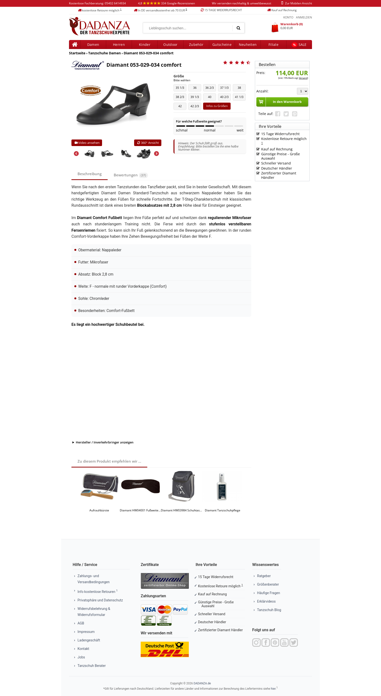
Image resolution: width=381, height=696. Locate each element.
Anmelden (304, 17)
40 (210, 98)
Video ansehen (87, 142)
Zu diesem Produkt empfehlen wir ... (109, 461)
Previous (76, 153)
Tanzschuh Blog (269, 610)
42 (180, 107)
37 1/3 (225, 88)
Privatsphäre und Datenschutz (100, 600)
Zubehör (196, 44)
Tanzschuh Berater (92, 666)
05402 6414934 (115, 3)
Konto (288, 17)
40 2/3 (225, 98)
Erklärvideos (266, 601)
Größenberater (268, 584)
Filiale (273, 44)
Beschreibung (90, 173)
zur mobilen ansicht (296, 3)
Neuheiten (248, 44)
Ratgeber (264, 576)
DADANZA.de (202, 683)
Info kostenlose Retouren (98, 592)
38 (240, 88)
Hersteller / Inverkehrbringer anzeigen (104, 442)
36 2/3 (210, 88)
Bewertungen (131, 175)
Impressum (86, 632)
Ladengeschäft (89, 640)
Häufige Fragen (268, 593)
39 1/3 (195, 98)
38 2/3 (180, 98)
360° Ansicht (148, 142)
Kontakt (83, 649)
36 (195, 88)
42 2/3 (195, 107)
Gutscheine (222, 44)
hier (273, 688)
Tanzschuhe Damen (104, 53)
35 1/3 (180, 88)
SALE (299, 44)
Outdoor (170, 44)
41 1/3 (240, 98)
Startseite (77, 53)
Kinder (144, 44)
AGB (81, 623)
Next (156, 153)
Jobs (81, 657)
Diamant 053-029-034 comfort (148, 53)
